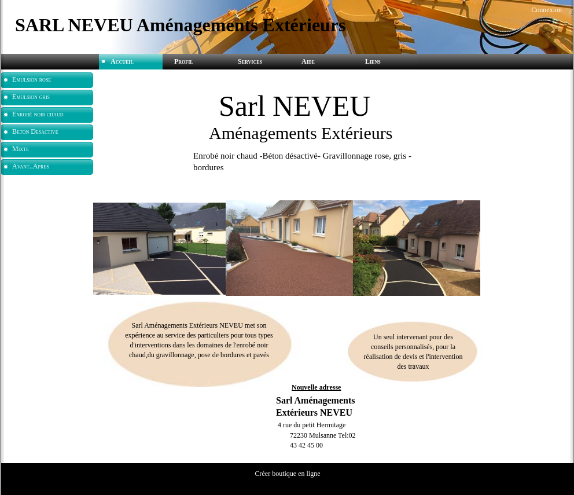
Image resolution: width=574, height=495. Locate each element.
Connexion (545, 10)
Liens (373, 61)
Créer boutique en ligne (288, 474)
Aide (308, 61)
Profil (183, 61)
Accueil (122, 61)
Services (250, 61)
